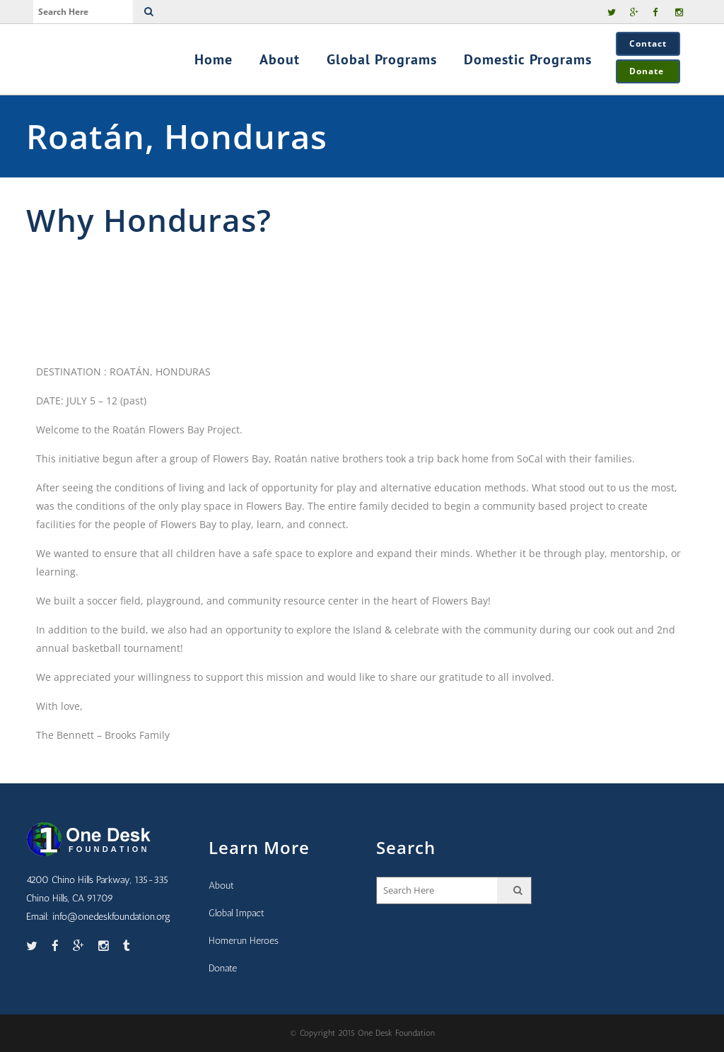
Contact (648, 43)
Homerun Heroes (244, 941)
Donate (648, 71)
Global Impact (236, 913)
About (221, 885)
